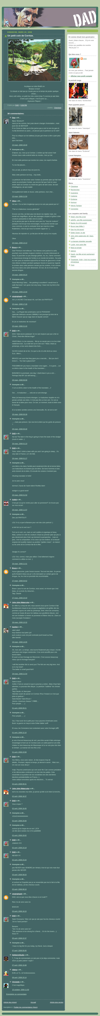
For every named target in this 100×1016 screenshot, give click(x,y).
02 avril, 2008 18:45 (19, 808)
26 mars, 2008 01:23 (19, 444)
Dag (13, 118)
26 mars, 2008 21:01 (19, 564)
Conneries (74, 209)
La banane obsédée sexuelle (81, 241)
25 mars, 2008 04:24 (19, 275)
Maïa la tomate (76, 248)
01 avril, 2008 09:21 (19, 708)
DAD (14, 331)
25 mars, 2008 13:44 (19, 292)
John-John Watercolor (20, 602)
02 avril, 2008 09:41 (19, 784)
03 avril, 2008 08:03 (19, 875)
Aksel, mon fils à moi (78, 217)
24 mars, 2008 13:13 (19, 243)
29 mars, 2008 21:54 (19, 674)
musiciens (74, 193)
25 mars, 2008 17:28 (19, 304)
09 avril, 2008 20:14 (19, 977)
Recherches (75, 190)
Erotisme (74, 199)
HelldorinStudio (18, 955)
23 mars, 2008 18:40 (19, 145)
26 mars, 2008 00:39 (19, 414)
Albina (14, 970)
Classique (57, 108)
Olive (14, 201)
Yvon (72, 265)
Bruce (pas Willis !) (77, 226)
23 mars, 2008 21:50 (19, 196)
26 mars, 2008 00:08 (19, 380)
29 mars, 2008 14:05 (19, 642)
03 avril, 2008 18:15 (19, 911)
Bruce (14, 247)
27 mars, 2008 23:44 (19, 598)
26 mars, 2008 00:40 (19, 429)
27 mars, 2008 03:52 (19, 581)
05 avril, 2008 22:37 (19, 938)
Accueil (33, 1002)
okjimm (73, 251)
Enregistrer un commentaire (16, 994)
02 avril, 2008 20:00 (19, 821)
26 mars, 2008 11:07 (19, 510)
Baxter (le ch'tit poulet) (79, 223)
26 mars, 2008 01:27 (19, 458)
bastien (15, 627)
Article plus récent (10, 1002)
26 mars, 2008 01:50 (19, 495)
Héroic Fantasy (76, 206)
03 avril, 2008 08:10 (19, 889)
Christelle (16, 982)
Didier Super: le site (78, 233)
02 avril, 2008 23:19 (19, 848)
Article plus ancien (56, 1002)
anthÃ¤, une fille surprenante (81, 220)
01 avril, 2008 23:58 (19, 752)
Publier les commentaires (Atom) (26, 1007)
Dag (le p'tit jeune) (77, 230)
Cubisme (74, 196)
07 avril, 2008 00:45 (19, 951)
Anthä (14, 500)
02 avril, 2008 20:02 (19, 835)
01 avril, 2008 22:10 (19, 733)
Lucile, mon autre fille (78, 245)
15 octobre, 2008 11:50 (20, 990)
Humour (74, 202)
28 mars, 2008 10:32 (19, 622)
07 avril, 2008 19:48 (19, 965)
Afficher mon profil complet (81, 76)
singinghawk (17, 296)
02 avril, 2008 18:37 (19, 796)
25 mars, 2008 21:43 (19, 326)
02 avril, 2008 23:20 (19, 860)
